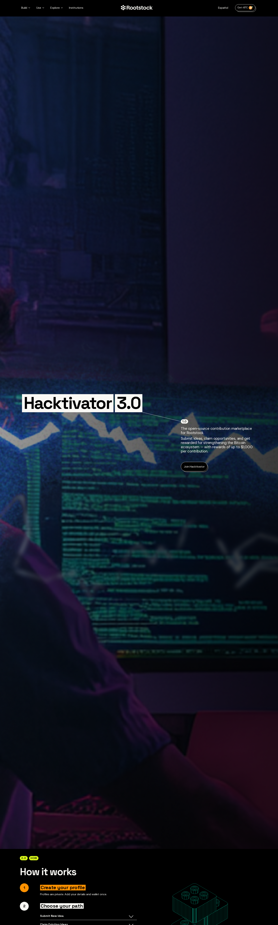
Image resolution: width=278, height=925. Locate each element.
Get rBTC (245, 7)
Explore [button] (55, 8)
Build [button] (24, 8)
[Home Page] (136, 8)
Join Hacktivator (194, 466)
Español (223, 7)
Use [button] (38, 8)
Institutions (76, 8)
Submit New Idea (86, 916)
